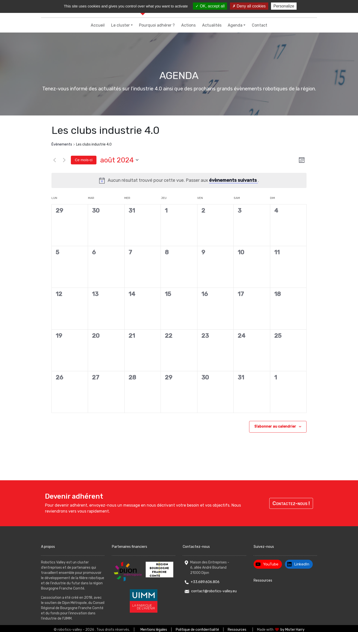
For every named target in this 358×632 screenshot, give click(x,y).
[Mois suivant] (64, 160)
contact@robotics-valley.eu (214, 591)
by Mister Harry (292, 630)
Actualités (212, 25)
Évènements (61, 144)
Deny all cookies (249, 6)
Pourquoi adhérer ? (157, 25)
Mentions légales (153, 630)
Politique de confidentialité (197, 630)
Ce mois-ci (83, 160)
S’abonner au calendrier (275, 426)
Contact (259, 25)
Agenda (235, 25)
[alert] (179, 180)
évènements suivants (233, 180)
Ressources (263, 580)
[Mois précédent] (54, 160)
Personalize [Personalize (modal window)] (283, 6)
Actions (188, 25)
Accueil (98, 25)
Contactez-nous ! (291, 503)
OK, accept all (209, 6)
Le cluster (120, 25)
